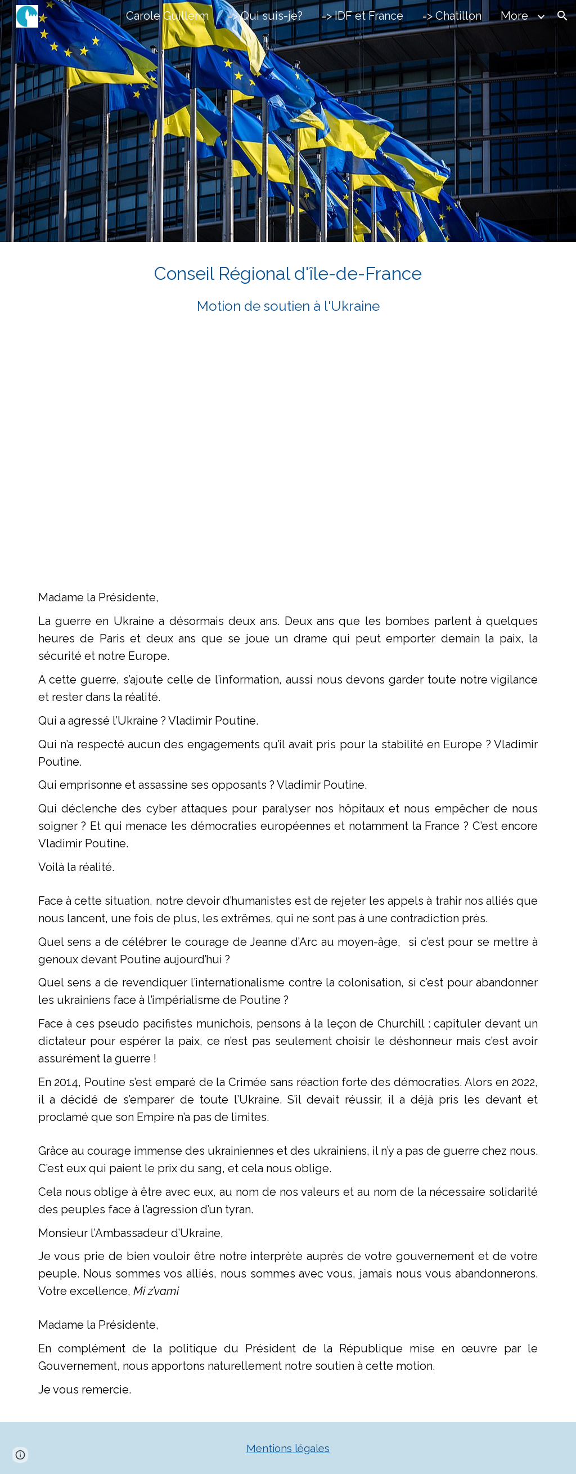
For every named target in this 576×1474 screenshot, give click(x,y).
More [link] (514, 16)
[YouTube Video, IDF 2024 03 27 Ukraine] (309, 452)
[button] (562, 15)
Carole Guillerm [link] (167, 16)
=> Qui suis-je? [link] (265, 16)
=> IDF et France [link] (362, 16)
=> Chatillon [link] (452, 16)
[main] (288, 288)
